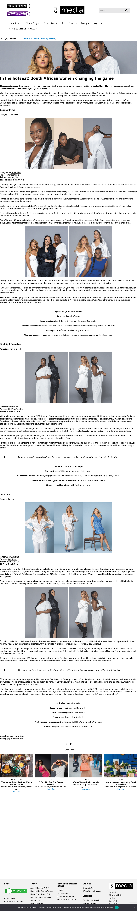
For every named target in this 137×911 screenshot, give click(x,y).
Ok (117, 907)
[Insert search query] (114, 10)
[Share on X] (66, 744)
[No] (134, 908)
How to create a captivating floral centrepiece (120, 783)
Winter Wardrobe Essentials (86, 782)
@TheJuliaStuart (12, 564)
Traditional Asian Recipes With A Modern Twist (16, 783)
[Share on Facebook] (71, 744)
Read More (16, 791)
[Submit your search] (127, 10)
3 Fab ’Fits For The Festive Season (51, 783)
